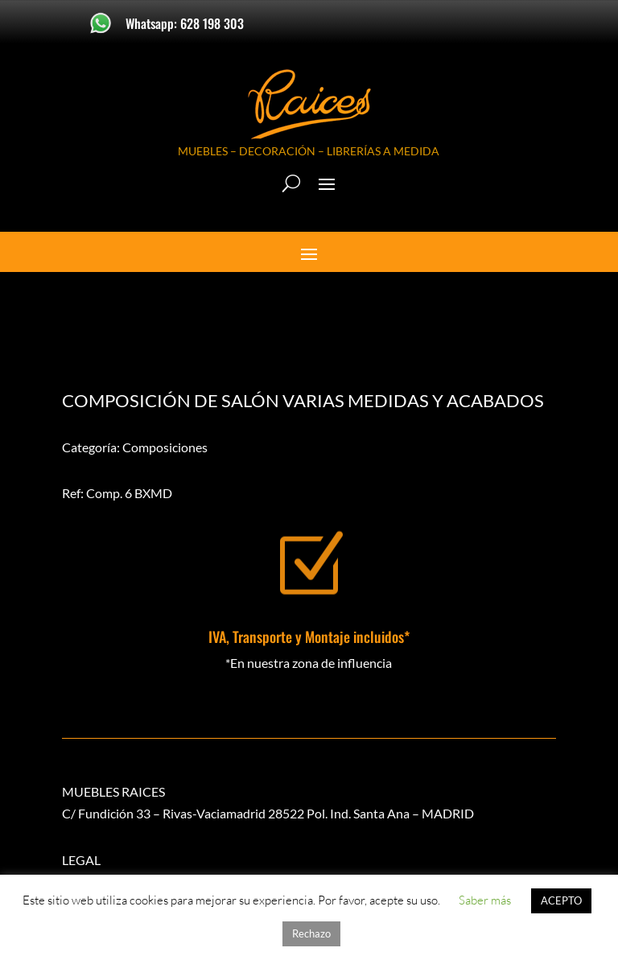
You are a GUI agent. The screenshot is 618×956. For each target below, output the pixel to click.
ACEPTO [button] (561, 900)
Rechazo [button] (311, 933)
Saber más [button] (485, 900)
